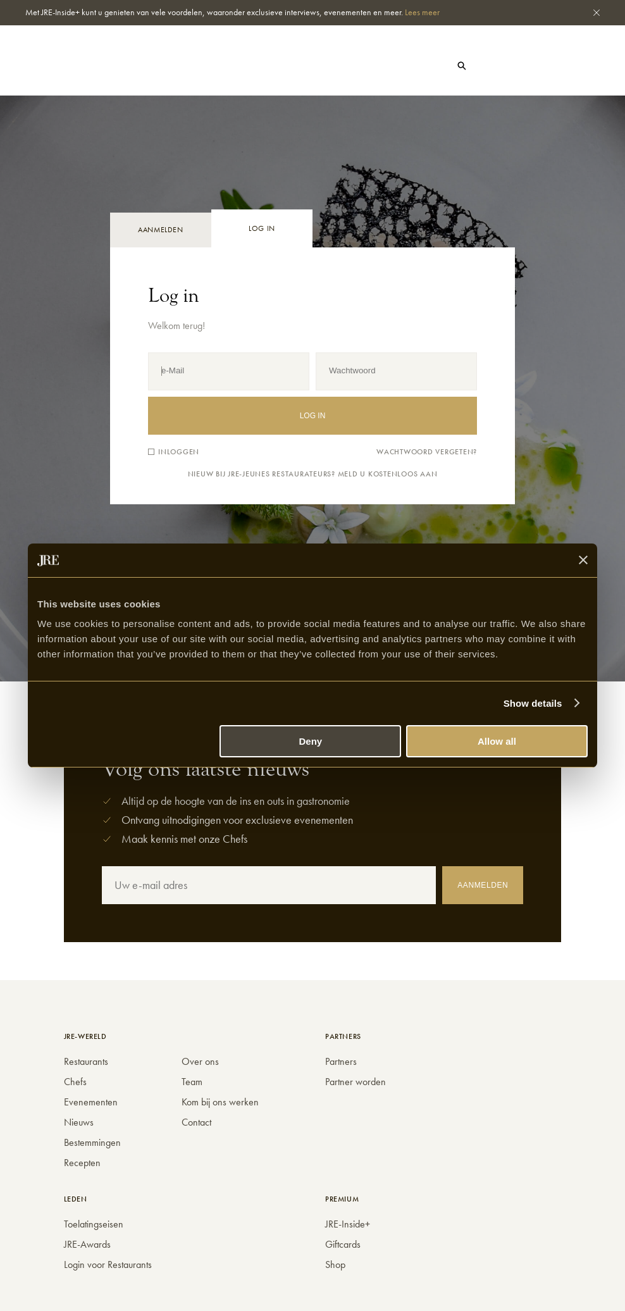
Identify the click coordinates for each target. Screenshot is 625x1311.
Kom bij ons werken (220, 1102)
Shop (254, 66)
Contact (196, 1122)
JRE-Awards (87, 1244)
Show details (533, 703)
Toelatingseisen (93, 1224)
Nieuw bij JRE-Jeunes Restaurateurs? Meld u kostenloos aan (313, 474)
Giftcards (343, 1244)
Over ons (200, 1061)
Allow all (497, 741)
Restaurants (87, 57)
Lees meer (422, 12)
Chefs (144, 57)
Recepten (82, 1162)
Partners (341, 1061)
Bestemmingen (92, 1142)
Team (192, 1081)
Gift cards (506, 66)
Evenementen (91, 1102)
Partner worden (355, 1081)
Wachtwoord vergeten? (426, 452)
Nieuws (77, 66)
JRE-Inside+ (347, 1224)
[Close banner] (583, 560)
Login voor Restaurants (108, 1264)
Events (126, 66)
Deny (311, 741)
